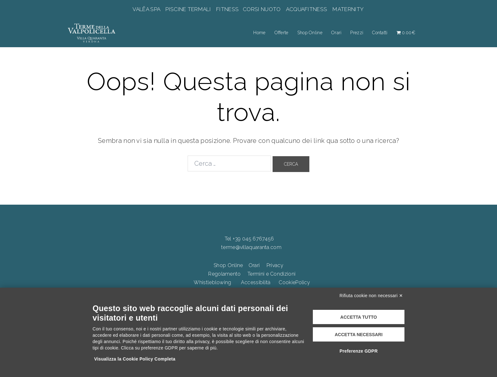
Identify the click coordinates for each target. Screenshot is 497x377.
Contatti (379, 32)
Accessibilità (256, 282)
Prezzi (356, 32)
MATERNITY (348, 9)
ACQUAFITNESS (306, 9)
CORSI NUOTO (262, 9)
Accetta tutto (358, 317)
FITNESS (227, 9)
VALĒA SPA (147, 9)
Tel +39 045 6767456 (249, 239)
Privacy (275, 265)
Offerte (281, 32)
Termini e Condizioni (271, 274)
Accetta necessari (359, 334)
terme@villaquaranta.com (251, 247)
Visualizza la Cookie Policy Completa (134, 358)
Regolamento (224, 274)
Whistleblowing (212, 282)
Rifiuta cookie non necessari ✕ (371, 295)
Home (259, 32)
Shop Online (309, 32)
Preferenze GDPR (358, 351)
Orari (336, 32)
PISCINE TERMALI (188, 9)
